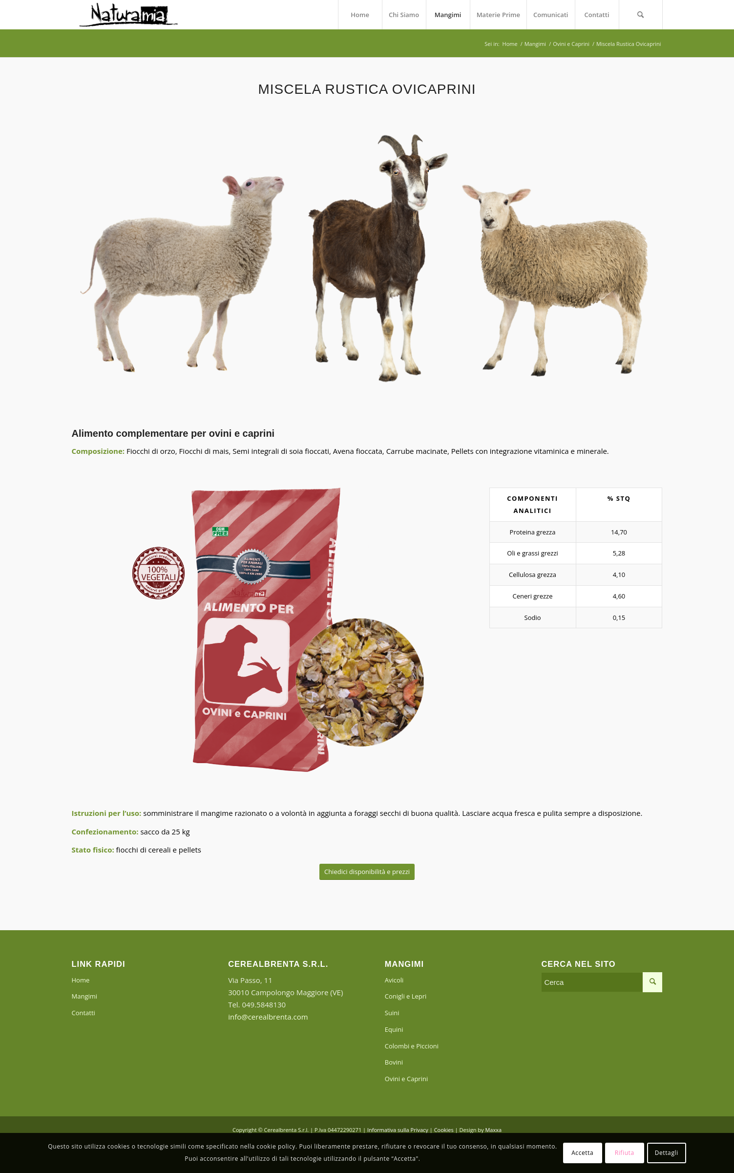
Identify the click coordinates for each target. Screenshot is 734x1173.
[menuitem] (360, 14)
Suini (392, 1012)
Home (81, 980)
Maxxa (493, 1129)
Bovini (394, 1062)
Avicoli (394, 980)
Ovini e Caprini (406, 1078)
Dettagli (666, 1153)
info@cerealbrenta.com (268, 1017)
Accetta (582, 1153)
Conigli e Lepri (406, 996)
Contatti (83, 1012)
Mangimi (85, 996)
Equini (394, 1029)
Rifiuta (624, 1153)
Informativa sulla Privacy (397, 1129)
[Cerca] (641, 14)
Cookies (444, 1129)
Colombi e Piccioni (412, 1046)
